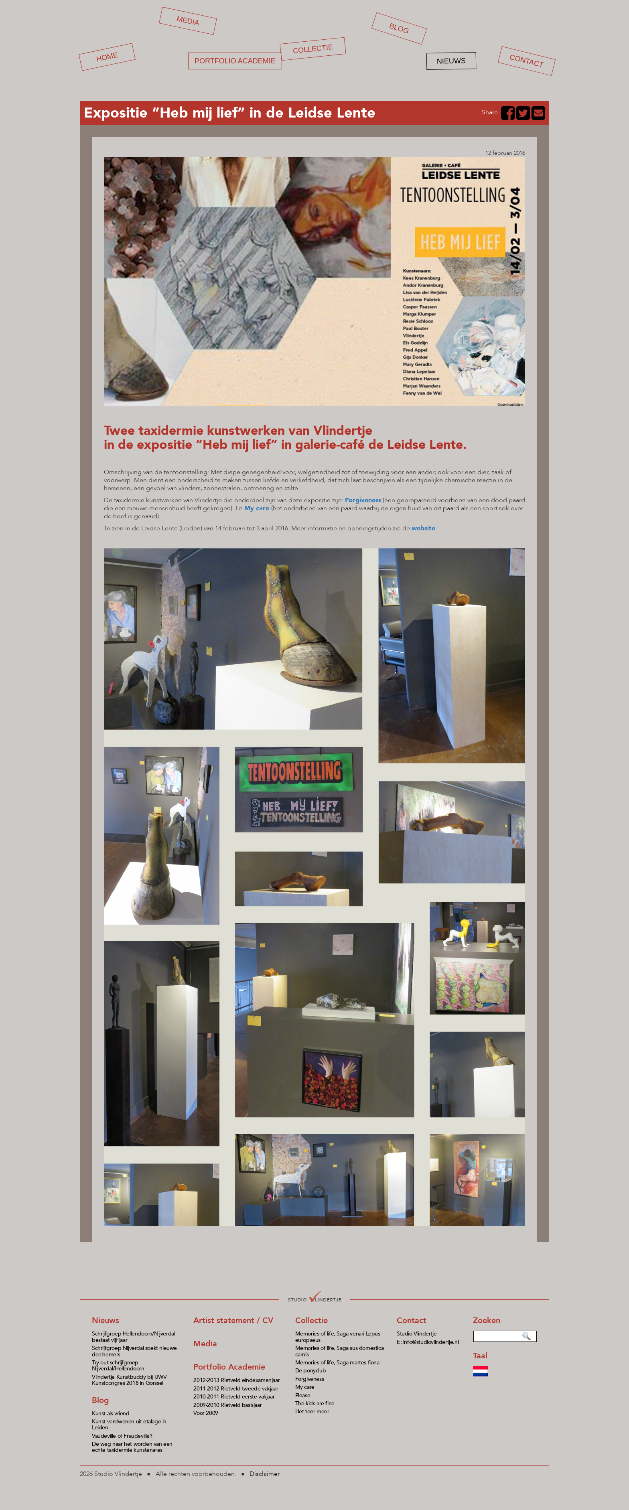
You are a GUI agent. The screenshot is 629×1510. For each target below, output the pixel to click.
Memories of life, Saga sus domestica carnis (339, 1351)
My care (256, 508)
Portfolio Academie (229, 1367)
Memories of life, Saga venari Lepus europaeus (337, 1337)
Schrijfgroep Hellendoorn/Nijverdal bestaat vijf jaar (133, 1337)
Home (107, 57)
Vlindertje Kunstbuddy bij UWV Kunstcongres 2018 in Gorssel (129, 1380)
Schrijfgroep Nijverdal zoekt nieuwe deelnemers (134, 1351)
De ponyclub (310, 1370)
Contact (526, 61)
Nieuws (451, 61)
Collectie (312, 49)
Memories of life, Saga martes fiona (337, 1362)
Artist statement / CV (233, 1320)
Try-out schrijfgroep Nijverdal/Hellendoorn (118, 1365)
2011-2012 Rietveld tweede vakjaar (235, 1388)
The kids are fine (315, 1403)
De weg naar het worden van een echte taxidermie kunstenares (132, 1447)
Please (302, 1395)
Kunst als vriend (111, 1413)
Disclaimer (265, 1473)
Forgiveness (309, 1379)
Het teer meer (312, 1411)
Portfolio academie (235, 61)
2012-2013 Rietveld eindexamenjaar (236, 1380)
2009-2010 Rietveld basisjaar (227, 1405)
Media (188, 20)
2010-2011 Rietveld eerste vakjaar (233, 1396)
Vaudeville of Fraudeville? (122, 1436)
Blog (399, 28)
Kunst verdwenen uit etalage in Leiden (129, 1424)
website (423, 528)
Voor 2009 (205, 1413)
